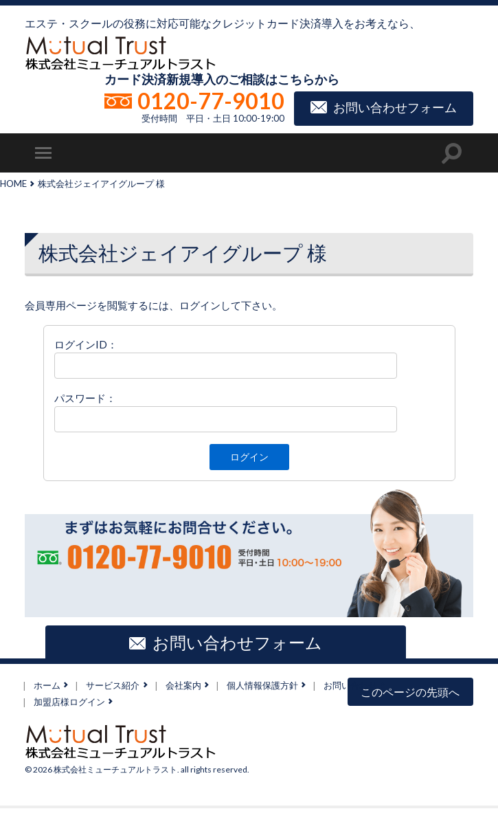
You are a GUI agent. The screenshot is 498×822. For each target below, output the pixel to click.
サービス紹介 (112, 685)
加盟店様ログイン (69, 701)
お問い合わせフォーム (395, 106)
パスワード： (85, 398)
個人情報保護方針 (262, 685)
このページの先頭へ (410, 691)
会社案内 (183, 685)
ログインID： (85, 344)
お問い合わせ (350, 685)
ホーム (47, 685)
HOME (13, 183)
